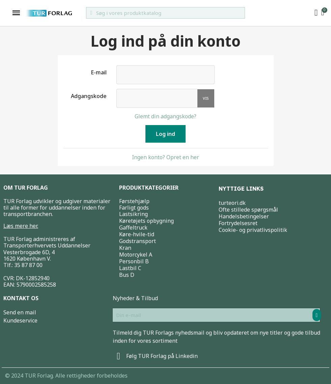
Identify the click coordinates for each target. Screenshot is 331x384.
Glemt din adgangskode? (165, 116)
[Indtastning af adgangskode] (157, 98)
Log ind (165, 134)
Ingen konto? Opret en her (165, 157)
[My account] (316, 13)
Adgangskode (89, 95)
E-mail (99, 72)
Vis (206, 98)
